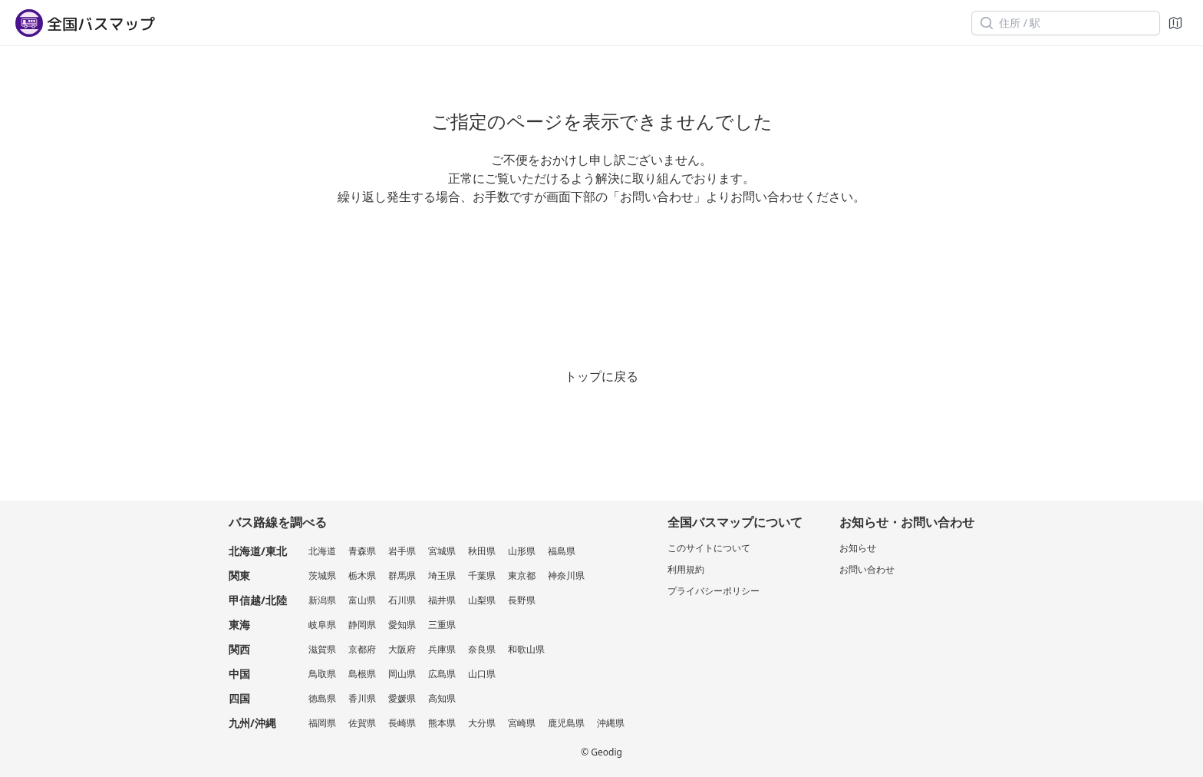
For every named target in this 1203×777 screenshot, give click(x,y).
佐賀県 (362, 722)
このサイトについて (708, 547)
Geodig (606, 752)
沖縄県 (611, 722)
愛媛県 (402, 698)
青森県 (362, 550)
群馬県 (402, 575)
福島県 (561, 550)
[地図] (1175, 23)
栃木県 (362, 575)
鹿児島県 (566, 722)
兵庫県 (442, 649)
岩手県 (402, 550)
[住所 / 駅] (1065, 23)
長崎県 (402, 722)
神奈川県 (566, 575)
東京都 (522, 575)
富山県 (362, 600)
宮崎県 (522, 722)
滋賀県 (322, 649)
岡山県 (402, 673)
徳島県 (322, 698)
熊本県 (442, 722)
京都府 (362, 649)
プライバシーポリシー (713, 590)
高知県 (442, 698)
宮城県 (442, 550)
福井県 (442, 600)
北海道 (322, 550)
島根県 (362, 673)
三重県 (442, 624)
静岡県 (362, 624)
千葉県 (482, 575)
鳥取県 (322, 673)
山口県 (482, 673)
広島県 (442, 673)
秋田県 (482, 550)
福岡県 (322, 722)
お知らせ (857, 547)
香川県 (362, 698)
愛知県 (402, 624)
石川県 (402, 600)
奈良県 (482, 649)
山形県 (522, 550)
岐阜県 (322, 624)
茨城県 (322, 575)
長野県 (522, 600)
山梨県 (482, 600)
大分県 (482, 722)
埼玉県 (442, 575)
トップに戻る (601, 376)
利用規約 (685, 569)
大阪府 (402, 649)
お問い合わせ (867, 569)
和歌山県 (526, 649)
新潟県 (322, 600)
